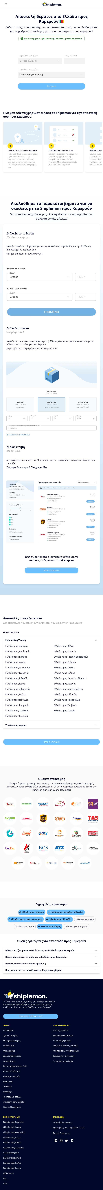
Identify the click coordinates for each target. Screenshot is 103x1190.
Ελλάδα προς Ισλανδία (16, 678)
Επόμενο (51, 86)
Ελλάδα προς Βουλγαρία (17, 651)
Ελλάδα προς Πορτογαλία (67, 699)
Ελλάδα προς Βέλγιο (64, 646)
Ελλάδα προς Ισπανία (64, 710)
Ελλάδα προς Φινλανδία (17, 667)
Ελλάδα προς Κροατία (65, 651)
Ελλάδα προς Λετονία (65, 683)
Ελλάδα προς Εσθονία (65, 662)
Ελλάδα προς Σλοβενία (17, 710)
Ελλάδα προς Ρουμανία (17, 705)
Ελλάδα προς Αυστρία (16, 646)
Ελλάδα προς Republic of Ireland (70, 678)
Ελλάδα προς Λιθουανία (17, 689)
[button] (51, 640)
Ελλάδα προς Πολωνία (16, 699)
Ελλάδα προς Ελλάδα (64, 672)
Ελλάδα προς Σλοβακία (65, 705)
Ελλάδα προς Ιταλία (15, 683)
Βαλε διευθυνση (51, 570)
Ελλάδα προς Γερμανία (17, 672)
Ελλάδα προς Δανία (15, 662)
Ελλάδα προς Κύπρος (16, 656)
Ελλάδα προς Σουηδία (16, 715)
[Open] (81, 75)
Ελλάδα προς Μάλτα (15, 694)
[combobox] (40, 61)
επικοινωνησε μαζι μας (30, 1016)
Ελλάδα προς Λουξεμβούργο (68, 689)
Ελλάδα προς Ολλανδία (65, 694)
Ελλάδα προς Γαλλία (64, 667)
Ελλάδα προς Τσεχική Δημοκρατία (71, 656)
